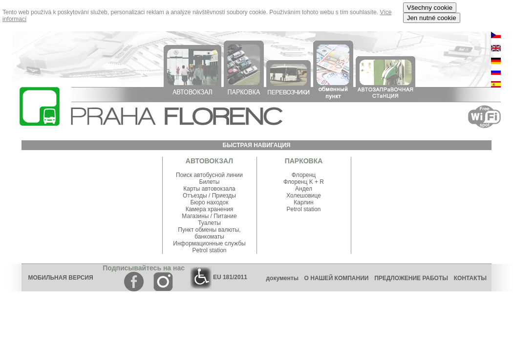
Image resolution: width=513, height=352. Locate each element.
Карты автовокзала (209, 188)
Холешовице (303, 195)
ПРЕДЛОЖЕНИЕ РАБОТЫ (411, 278)
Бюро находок (209, 202)
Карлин (303, 202)
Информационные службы (209, 243)
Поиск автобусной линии (209, 175)
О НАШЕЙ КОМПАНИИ (336, 278)
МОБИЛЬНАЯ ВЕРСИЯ (60, 277)
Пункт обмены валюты (208, 229)
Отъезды (196, 195)
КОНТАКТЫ (473, 278)
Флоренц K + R (303, 181)
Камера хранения (210, 209)
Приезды (224, 195)
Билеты (209, 181)
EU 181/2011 (218, 277)
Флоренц (304, 175)
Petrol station (209, 250)
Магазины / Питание (209, 216)
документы (282, 278)
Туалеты (209, 223)
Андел (303, 188)
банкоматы (209, 236)
